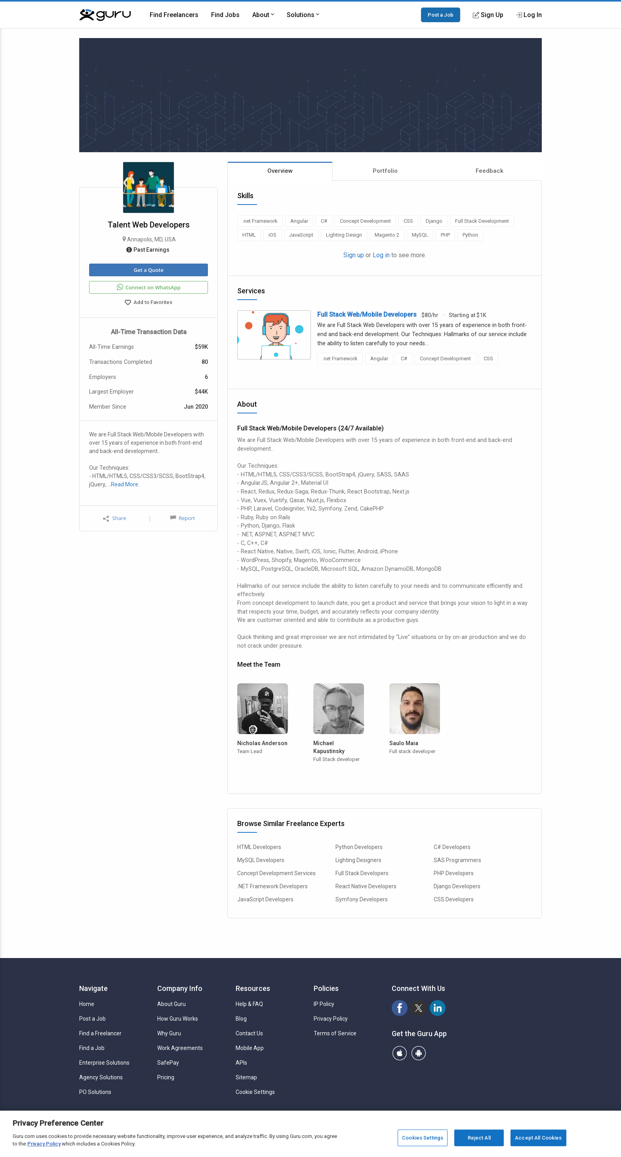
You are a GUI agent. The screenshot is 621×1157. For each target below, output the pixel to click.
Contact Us (249, 1033)
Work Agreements (180, 1048)
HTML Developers (259, 847)
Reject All (479, 1138)
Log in (381, 255)
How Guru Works (177, 1018)
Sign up (353, 255)
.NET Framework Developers (272, 886)
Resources (253, 988)
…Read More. (123, 484)
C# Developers (452, 847)
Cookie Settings (255, 1092)
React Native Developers (365, 886)
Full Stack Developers (362, 873)
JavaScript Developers (265, 899)
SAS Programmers (457, 860)
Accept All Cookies (538, 1138)
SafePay (168, 1062)
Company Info (179, 988)
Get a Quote (148, 269)
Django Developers (457, 886)
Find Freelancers (174, 15)
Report (182, 518)
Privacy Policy (331, 1018)
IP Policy (324, 1004)
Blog (241, 1018)
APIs (241, 1062)
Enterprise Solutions (104, 1062)
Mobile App (250, 1048)
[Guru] (105, 15)
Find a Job (92, 1048)
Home (86, 1004)
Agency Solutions (101, 1077)
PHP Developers (454, 873)
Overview (280, 170)
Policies (326, 988)
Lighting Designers (358, 860)
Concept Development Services (276, 873)
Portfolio (385, 170)
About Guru (171, 1004)
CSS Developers (454, 899)
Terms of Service (335, 1033)
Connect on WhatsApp (149, 287)
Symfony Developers (361, 899)
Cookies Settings (422, 1138)
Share (114, 518)
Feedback (489, 170)
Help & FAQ (249, 1004)
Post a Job (440, 14)
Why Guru (169, 1033)
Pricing (165, 1077)
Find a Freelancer (100, 1033)
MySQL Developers (260, 860)
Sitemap (246, 1077)
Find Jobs (225, 15)
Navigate (93, 988)
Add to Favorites (148, 303)
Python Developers (359, 847)
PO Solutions (95, 1092)
